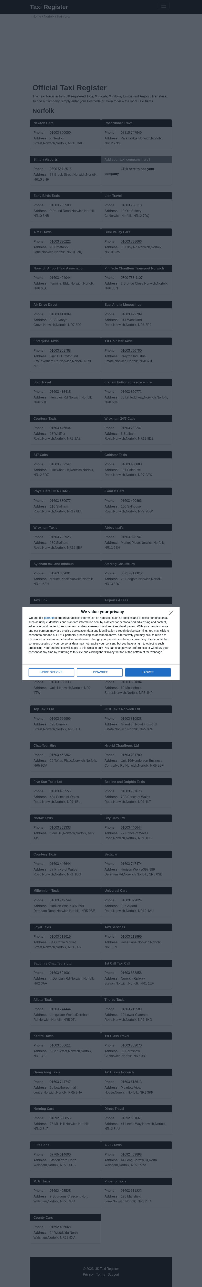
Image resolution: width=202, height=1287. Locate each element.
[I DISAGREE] (172, 614)
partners (49, 618)
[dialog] (101, 643)
